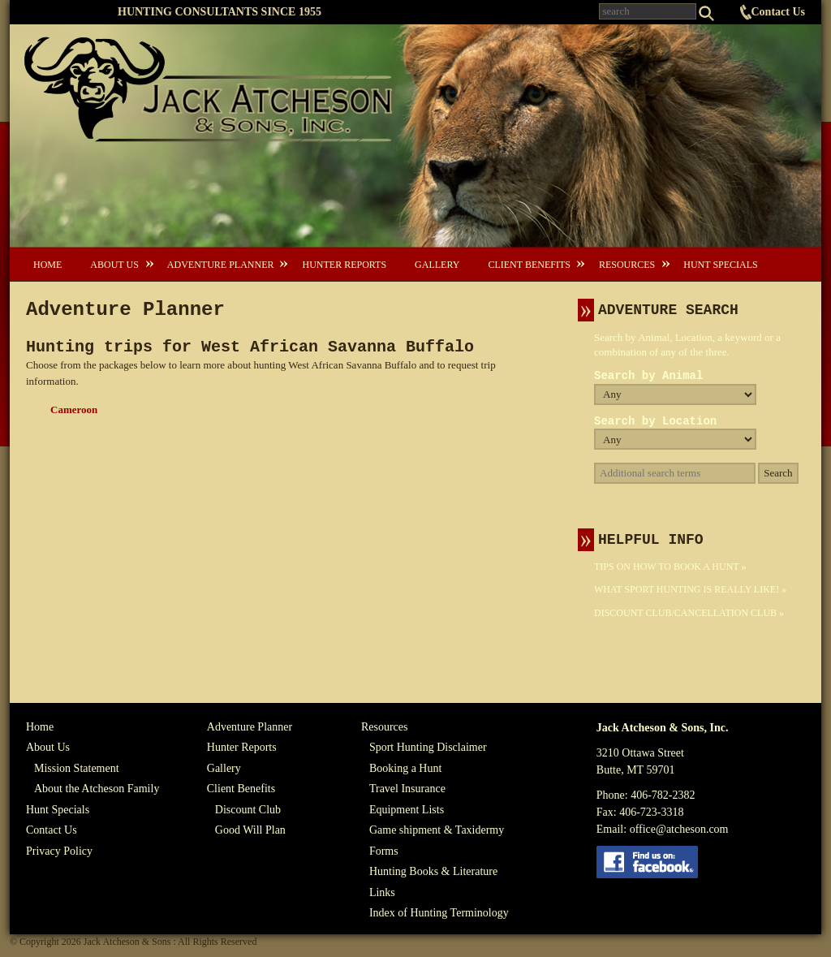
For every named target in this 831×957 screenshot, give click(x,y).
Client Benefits (529, 264)
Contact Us (778, 12)
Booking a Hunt (405, 768)
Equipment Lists (406, 810)
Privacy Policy (59, 851)
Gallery (437, 264)
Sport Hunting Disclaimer (428, 747)
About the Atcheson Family (96, 788)
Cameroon (73, 409)
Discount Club (248, 810)
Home (47, 264)
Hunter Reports (344, 264)
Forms (383, 851)
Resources (627, 264)
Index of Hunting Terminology (439, 913)
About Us (114, 264)
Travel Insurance (407, 788)
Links (382, 892)
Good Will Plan (250, 830)
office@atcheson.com (679, 829)
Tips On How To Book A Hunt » (670, 566)
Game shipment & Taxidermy (436, 830)
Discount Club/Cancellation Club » (689, 613)
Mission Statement (76, 768)
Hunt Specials (720, 264)
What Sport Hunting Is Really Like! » (690, 589)
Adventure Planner (220, 264)
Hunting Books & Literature (433, 871)
